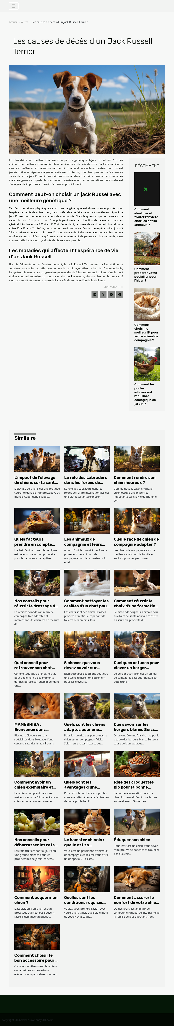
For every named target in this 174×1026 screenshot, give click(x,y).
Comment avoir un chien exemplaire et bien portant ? (33, 787)
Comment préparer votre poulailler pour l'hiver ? (145, 274)
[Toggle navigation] (13, 6)
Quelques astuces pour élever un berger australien (136, 667)
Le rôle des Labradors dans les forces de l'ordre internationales (86, 482)
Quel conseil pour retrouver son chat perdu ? (33, 667)
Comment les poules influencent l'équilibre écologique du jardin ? (145, 393)
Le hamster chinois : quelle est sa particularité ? (84, 844)
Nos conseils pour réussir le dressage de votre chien (36, 606)
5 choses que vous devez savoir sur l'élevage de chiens (82, 667)
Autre (24, 22)
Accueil (13, 22)
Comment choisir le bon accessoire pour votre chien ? (34, 960)
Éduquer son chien (132, 839)
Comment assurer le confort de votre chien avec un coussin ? (136, 902)
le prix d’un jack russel (33, 220)
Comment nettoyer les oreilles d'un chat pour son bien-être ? (86, 606)
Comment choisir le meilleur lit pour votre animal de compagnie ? (146, 332)
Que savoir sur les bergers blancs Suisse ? (135, 729)
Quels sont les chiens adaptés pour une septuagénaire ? (84, 729)
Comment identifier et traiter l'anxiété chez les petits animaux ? (146, 217)
